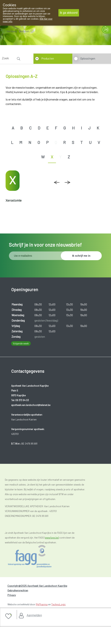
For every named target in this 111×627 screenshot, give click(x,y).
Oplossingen (87, 58)
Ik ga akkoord (69, 12)
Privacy (11, 595)
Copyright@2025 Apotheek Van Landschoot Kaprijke (37, 585)
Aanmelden (34, 615)
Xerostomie (14, 200)
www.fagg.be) (52, 537)
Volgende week (21, 343)
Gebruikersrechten (17, 590)
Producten (47, 58)
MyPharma (42, 604)
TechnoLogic (58, 604)
